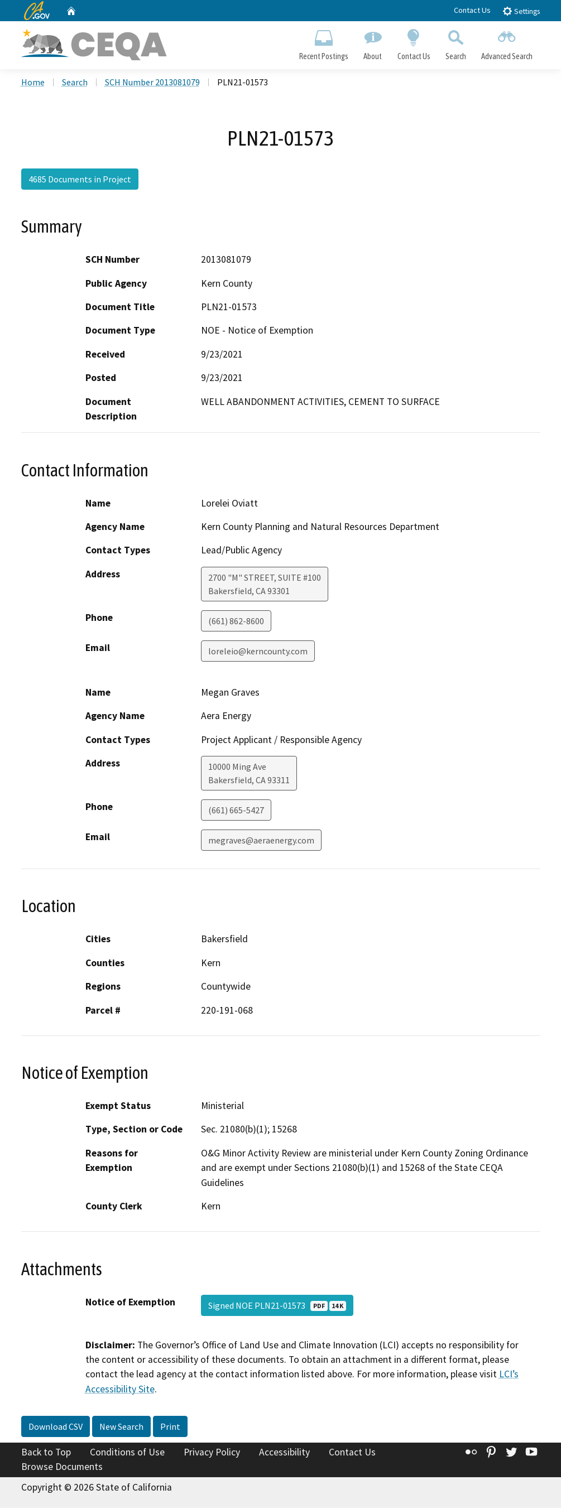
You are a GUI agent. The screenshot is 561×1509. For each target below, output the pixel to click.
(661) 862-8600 (236, 621)
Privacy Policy (212, 1453)
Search (455, 42)
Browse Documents (62, 1468)
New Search (121, 1427)
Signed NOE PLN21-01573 (277, 1306)
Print (170, 1427)
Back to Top (46, 1453)
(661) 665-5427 (236, 811)
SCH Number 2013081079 (152, 83)
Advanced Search (506, 42)
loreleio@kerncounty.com (258, 651)
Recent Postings (324, 42)
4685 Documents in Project (79, 180)
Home (33, 83)
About (373, 42)
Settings (521, 11)
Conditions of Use (127, 1453)
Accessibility (284, 1453)
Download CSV (55, 1427)
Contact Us (472, 10)
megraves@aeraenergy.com (261, 841)
